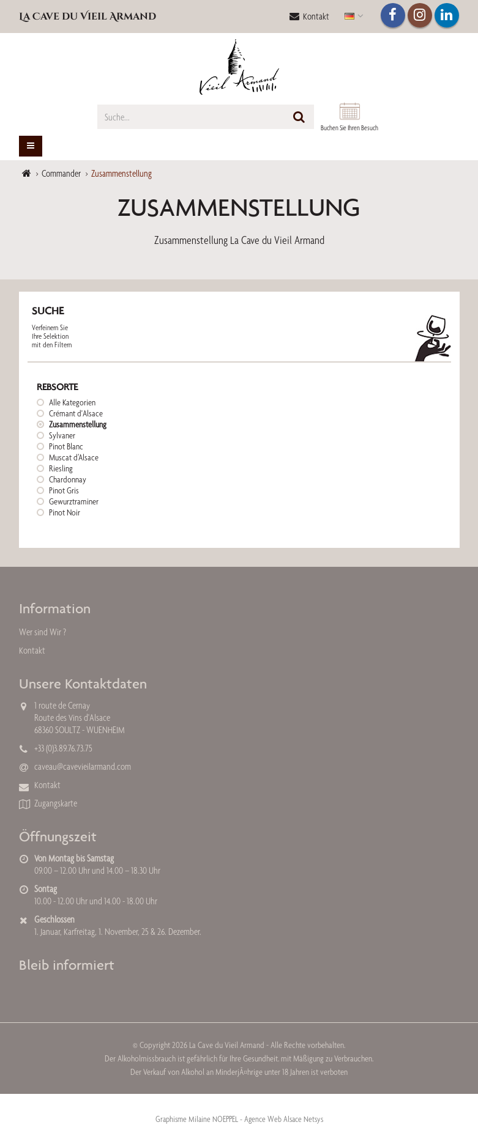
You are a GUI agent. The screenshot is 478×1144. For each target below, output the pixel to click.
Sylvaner (62, 435)
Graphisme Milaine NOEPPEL (196, 1119)
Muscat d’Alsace (74, 457)
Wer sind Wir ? (42, 632)
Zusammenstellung (77, 424)
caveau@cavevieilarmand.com (82, 766)
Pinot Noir (64, 512)
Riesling (61, 468)
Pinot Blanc (66, 446)
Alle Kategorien (72, 402)
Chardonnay (67, 479)
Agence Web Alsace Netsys (283, 1119)
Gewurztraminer (74, 501)
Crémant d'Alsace (76, 413)
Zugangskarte (55, 803)
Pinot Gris (64, 490)
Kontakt (309, 16)
